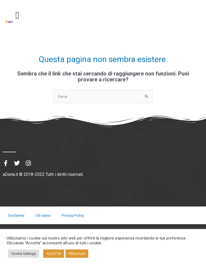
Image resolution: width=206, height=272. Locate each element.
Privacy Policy (73, 215)
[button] (17, 15)
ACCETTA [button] (53, 254)
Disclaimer (16, 215)
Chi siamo (43, 215)
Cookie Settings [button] (23, 254)
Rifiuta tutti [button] (77, 254)
